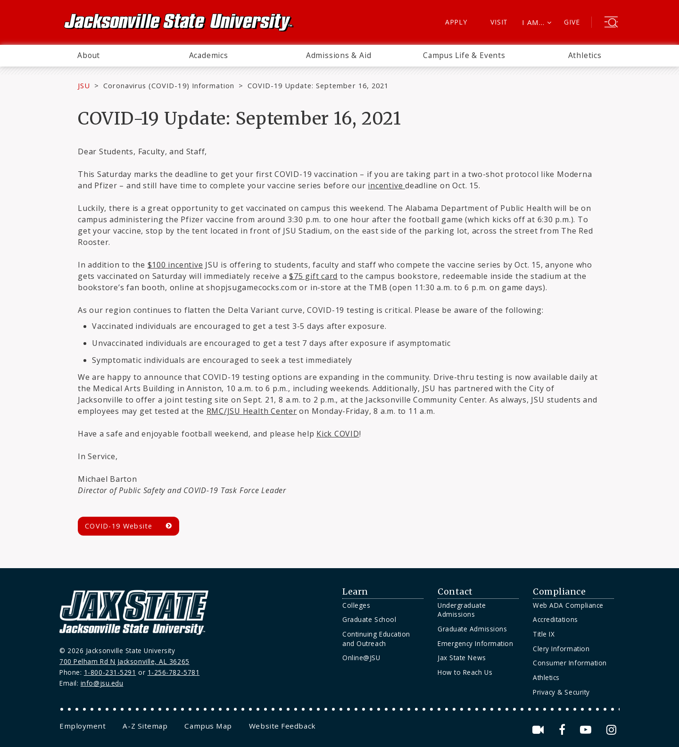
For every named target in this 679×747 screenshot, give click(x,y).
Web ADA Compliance (568, 605)
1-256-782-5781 (174, 672)
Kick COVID (337, 433)
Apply (456, 21)
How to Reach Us (465, 672)
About (88, 55)
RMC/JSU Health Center (252, 411)
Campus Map (208, 725)
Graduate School (369, 619)
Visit (499, 21)
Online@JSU (361, 657)
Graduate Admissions (472, 628)
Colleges (356, 605)
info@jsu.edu (102, 683)
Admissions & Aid (339, 55)
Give (572, 21)
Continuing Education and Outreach (376, 638)
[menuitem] (88, 56)
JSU (84, 85)
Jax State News (462, 657)
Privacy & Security (561, 692)
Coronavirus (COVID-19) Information (168, 85)
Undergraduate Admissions (462, 610)
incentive (386, 185)
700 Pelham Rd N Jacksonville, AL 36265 (124, 661)
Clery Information (561, 648)
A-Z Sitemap (145, 725)
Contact (455, 592)
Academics (208, 55)
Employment (82, 725)
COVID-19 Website (119, 525)
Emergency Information (475, 643)
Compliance (559, 592)
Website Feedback (282, 725)
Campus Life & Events (464, 55)
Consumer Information (570, 662)
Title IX (544, 633)
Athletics (585, 55)
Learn (355, 592)
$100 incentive (175, 265)
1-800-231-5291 (110, 672)
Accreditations (555, 619)
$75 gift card (313, 276)
